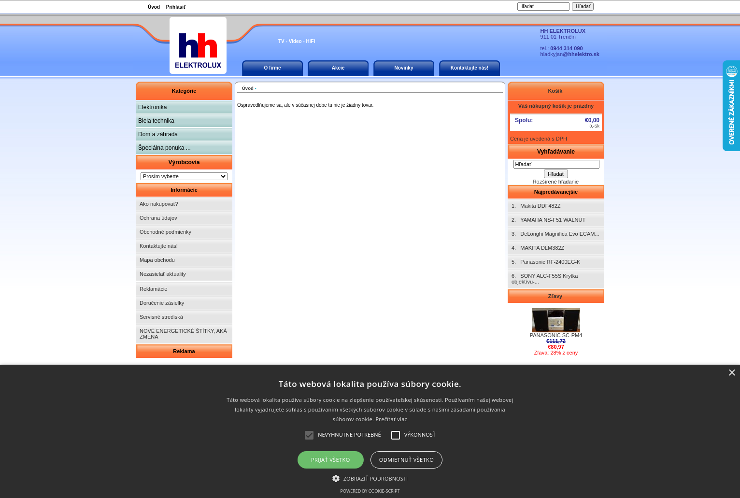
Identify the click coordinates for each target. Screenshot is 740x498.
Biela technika (156, 120)
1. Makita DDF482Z (536, 206)
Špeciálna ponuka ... (164, 147)
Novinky (404, 68)
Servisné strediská (161, 317)
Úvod (154, 7)
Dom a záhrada (158, 134)
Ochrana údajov (158, 218)
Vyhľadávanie (556, 151)
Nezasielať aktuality (163, 274)
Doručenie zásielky (162, 303)
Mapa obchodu (157, 260)
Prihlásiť (176, 7)
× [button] (731, 373)
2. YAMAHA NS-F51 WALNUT (548, 220)
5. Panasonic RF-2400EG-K (546, 262)
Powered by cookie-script (370, 491)
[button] (370, 477)
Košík (556, 91)
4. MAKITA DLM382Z (538, 248)
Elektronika (152, 107)
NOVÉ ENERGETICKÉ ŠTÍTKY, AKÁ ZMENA (183, 334)
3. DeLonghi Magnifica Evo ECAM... (555, 234)
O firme (272, 68)
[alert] (370, 431)
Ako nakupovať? (159, 204)
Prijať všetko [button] (330, 459)
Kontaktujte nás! (469, 68)
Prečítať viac (391, 419)
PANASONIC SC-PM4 (556, 332)
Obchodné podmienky (165, 232)
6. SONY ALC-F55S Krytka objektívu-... (545, 279)
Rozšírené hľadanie (556, 182)
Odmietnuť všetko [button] (406, 459)
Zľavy (556, 296)
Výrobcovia (183, 162)
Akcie (338, 68)
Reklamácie (153, 289)
